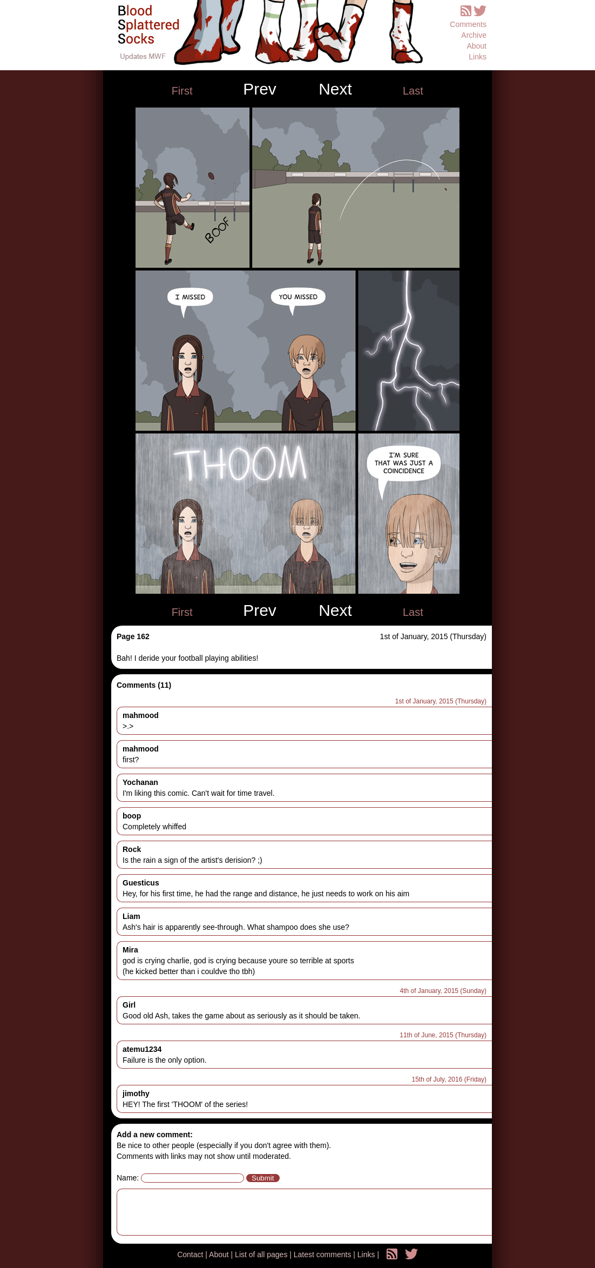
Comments (468, 24)
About (476, 46)
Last (413, 91)
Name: (128, 1177)
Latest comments (324, 1254)
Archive (473, 35)
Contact (191, 1254)
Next (335, 89)
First (182, 91)
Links (477, 56)
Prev (259, 89)
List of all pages (262, 1254)
